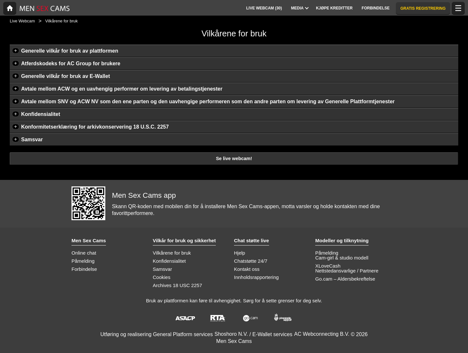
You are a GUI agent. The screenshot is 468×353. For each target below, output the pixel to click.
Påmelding (83, 261)
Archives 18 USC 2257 (177, 285)
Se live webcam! (234, 158)
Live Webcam (22, 21)
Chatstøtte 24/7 (250, 261)
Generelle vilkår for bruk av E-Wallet (65, 76)
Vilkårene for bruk (172, 253)
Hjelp (239, 253)
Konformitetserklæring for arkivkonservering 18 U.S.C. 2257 (95, 127)
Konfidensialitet (40, 114)
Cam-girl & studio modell (341, 257)
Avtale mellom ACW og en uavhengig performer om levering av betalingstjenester (121, 89)
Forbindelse (84, 269)
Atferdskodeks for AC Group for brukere (70, 63)
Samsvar (32, 139)
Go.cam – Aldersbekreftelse (345, 279)
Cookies (161, 277)
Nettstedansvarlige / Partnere (346, 270)
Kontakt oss (246, 269)
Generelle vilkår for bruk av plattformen (69, 51)
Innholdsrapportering (256, 277)
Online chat (84, 253)
